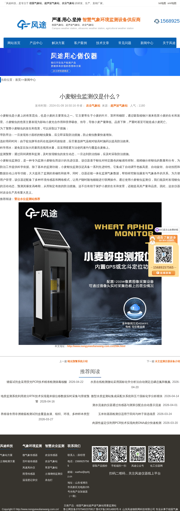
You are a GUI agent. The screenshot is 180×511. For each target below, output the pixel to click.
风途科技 (6, 446)
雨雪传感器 (29, 473)
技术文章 (102, 43)
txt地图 (162, 3)
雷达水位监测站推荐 (27, 199)
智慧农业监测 (54, 446)
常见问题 (124, 43)
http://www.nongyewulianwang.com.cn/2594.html (96, 346)
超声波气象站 (119, 105)
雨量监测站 (110, 505)
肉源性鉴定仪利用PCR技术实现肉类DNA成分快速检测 (127, 422)
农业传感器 (51, 455)
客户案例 (80, 43)
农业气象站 (93, 105)
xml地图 (171, 3)
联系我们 (74, 446)
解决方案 (58, 43)
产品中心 (36, 43)
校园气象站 (82, 505)
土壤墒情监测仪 (54, 473)
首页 (18, 79)
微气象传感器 (30, 455)
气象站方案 (6, 455)
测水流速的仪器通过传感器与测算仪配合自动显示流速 (126, 405)
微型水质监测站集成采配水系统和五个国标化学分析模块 (126, 396)
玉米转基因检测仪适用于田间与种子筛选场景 (126, 413)
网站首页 (14, 43)
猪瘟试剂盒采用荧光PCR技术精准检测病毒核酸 (37, 381)
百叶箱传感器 (30, 461)
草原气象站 (51, 467)
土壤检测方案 (7, 461)
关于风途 (169, 43)
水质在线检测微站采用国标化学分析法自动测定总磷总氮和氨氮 (130, 381)
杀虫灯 (49, 480)
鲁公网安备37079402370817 (79, 509)
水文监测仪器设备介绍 (167, 361)
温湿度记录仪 (30, 480)
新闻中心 (146, 43)
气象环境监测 (32, 446)
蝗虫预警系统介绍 (78, 361)
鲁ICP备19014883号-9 (108, 509)
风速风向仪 (29, 467)
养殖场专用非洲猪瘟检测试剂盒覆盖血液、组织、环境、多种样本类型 (45, 413)
